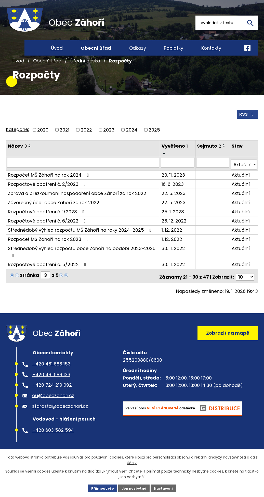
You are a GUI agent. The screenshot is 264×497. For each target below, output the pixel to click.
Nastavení (165, 487)
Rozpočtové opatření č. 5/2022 (48, 274)
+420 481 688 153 (51, 376)
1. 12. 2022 (172, 240)
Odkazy (137, 48)
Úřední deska (85, 73)
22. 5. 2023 (174, 203)
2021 (64, 142)
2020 (42, 142)
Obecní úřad (47, 73)
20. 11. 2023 (174, 185)
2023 (108, 142)
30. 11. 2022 (174, 258)
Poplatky (173, 48)
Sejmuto (209, 158)
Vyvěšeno (175, 158)
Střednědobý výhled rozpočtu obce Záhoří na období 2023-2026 (81, 261)
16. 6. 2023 (173, 194)
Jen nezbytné (134, 487)
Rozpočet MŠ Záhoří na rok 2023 (49, 249)
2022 (86, 142)
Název (17, 158)
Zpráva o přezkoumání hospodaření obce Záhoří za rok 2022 (82, 203)
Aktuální (241, 185)
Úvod (18, 73)
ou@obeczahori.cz (53, 407)
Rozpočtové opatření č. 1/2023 (47, 222)
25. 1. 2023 (173, 222)
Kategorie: (17, 141)
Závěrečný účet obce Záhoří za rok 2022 (58, 213)
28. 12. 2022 (174, 231)
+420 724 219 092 (52, 397)
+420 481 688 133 (51, 386)
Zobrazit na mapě (225, 343)
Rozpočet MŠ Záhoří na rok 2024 (49, 185)
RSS (247, 126)
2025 (154, 142)
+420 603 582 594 (53, 442)
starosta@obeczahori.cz (60, 418)
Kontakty (211, 48)
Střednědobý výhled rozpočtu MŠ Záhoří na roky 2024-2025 (80, 240)
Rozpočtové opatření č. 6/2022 (48, 231)
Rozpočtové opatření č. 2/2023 (48, 194)
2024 (131, 142)
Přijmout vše (100, 487)
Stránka (29, 285)
